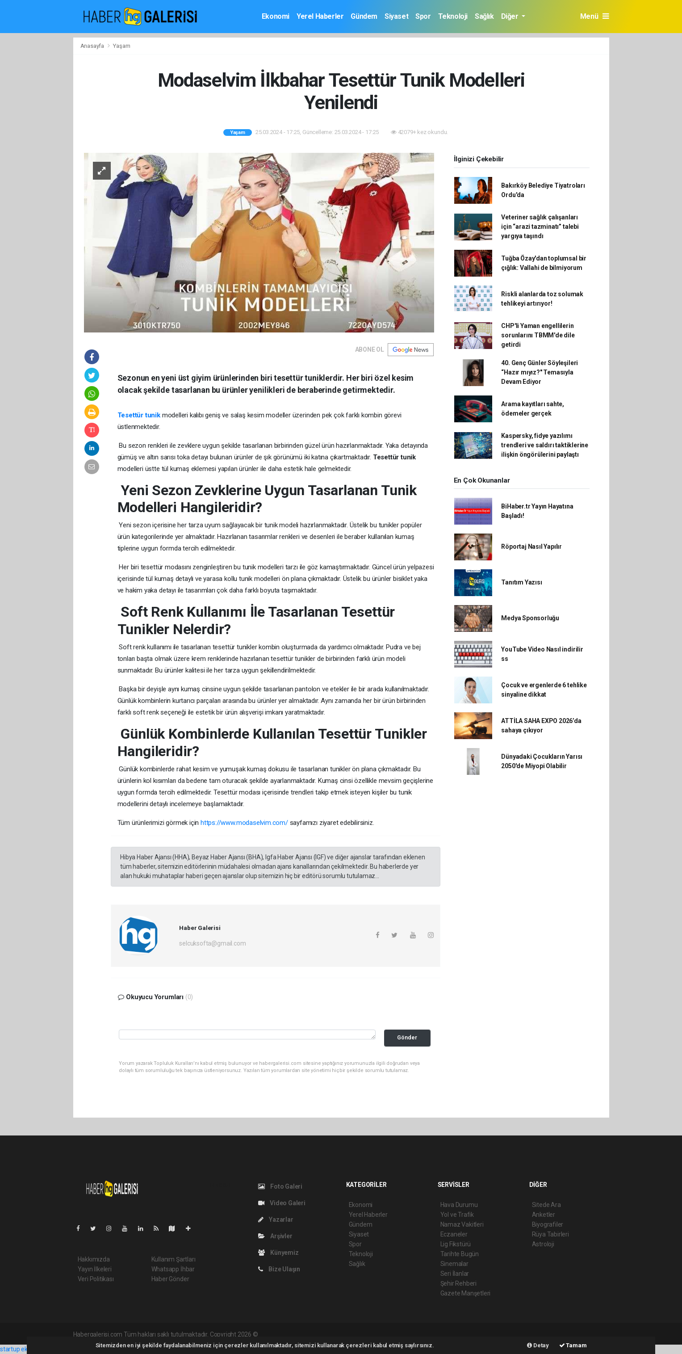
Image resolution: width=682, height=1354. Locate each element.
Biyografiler (548, 1224)
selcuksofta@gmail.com (212, 943)
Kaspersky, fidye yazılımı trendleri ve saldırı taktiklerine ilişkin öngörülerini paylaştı (544, 445)
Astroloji (543, 1244)
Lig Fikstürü (455, 1244)
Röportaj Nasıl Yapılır (531, 546)
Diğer (510, 16)
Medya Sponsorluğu (530, 618)
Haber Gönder (170, 1279)
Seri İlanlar (454, 1273)
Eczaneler (454, 1234)
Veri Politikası (96, 1279)
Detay (538, 1345)
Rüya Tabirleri (550, 1234)
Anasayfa (92, 45)
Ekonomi (275, 16)
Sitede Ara (546, 1204)
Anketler (543, 1214)
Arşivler (275, 1236)
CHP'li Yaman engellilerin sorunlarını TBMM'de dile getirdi (537, 335)
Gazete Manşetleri (465, 1293)
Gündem (364, 16)
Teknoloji (453, 16)
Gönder (407, 1037)
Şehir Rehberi (458, 1283)
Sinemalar (454, 1263)
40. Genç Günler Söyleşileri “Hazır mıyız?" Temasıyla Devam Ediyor (539, 372)
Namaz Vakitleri (462, 1224)
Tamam (573, 1345)
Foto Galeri (280, 1186)
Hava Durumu (459, 1204)
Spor (423, 16)
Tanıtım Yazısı (521, 582)
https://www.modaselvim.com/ (244, 823)
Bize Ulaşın (279, 1269)
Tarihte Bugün (459, 1253)
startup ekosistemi (25, 1349)
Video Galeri (281, 1203)
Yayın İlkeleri (95, 1269)
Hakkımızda (94, 1259)
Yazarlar (275, 1219)
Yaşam (121, 45)
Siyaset (396, 16)
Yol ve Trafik (457, 1214)
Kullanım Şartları (173, 1259)
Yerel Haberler (320, 16)
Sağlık (484, 16)
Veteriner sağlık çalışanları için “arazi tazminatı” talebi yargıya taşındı (539, 227)
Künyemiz (278, 1252)
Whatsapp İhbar (173, 1269)
